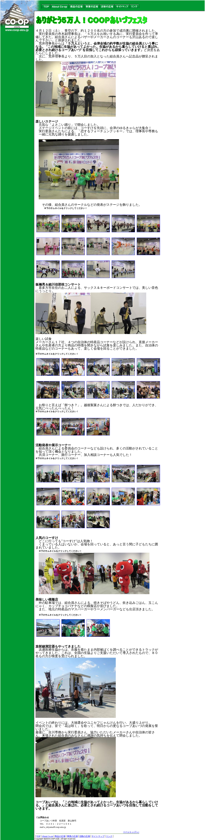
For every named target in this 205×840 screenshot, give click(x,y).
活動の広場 (84, 836)
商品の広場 (60, 836)
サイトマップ (98, 836)
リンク (109, 836)
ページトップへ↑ (131, 832)
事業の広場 (72, 836)
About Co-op (47, 836)
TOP (38, 836)
